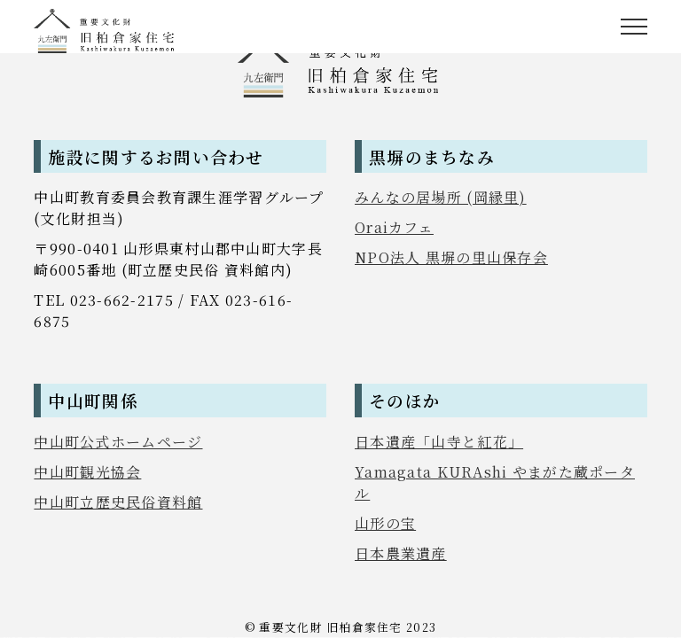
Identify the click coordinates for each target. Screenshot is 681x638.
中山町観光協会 (87, 472)
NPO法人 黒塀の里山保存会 (451, 257)
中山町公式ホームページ (118, 442)
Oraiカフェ (394, 227)
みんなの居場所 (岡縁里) (441, 197)
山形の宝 (385, 523)
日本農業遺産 (401, 553)
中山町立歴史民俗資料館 (118, 502)
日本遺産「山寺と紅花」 (439, 442)
